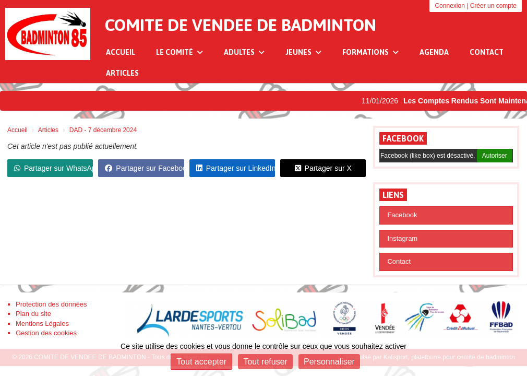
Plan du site (33, 314)
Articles (122, 73)
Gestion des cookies (46, 333)
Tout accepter (201, 361)
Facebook (403, 138)
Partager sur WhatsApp (53, 168)
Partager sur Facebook (144, 168)
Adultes (244, 52)
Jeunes (303, 52)
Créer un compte (493, 5)
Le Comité (179, 52)
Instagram (402, 238)
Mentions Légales (42, 323)
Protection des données (51, 304)
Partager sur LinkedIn (235, 168)
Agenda (434, 52)
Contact (487, 52)
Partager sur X (323, 168)
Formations (370, 52)
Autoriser (494, 155)
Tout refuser (265, 361)
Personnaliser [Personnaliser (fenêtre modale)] (329, 361)
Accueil (120, 52)
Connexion (449, 5)
